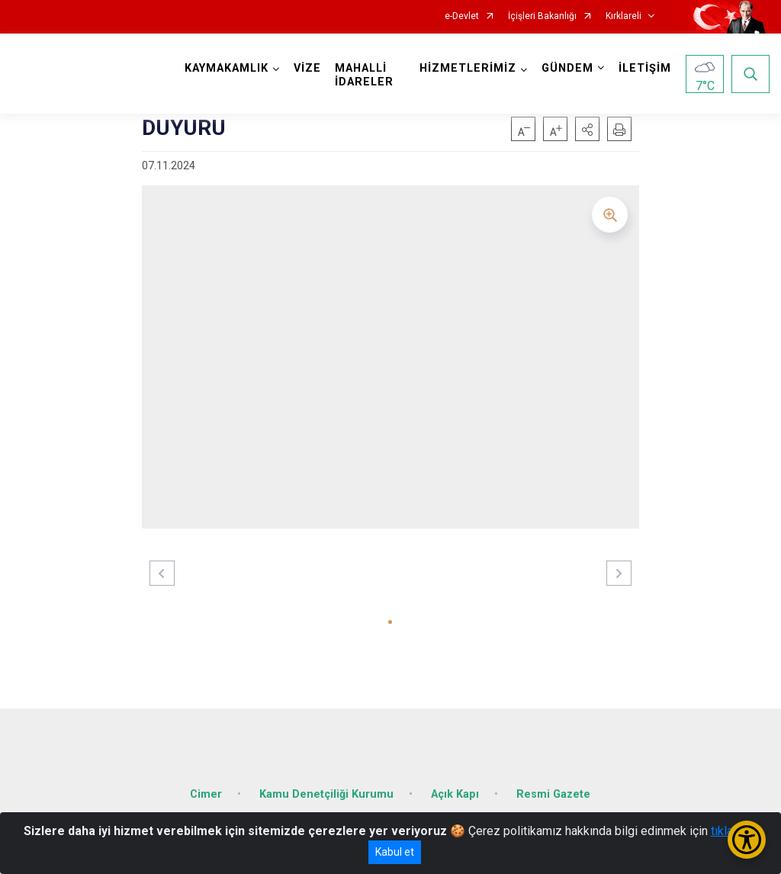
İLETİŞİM (645, 68)
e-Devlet (462, 16)
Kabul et (394, 852)
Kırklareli (623, 16)
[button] (587, 129)
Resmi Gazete (553, 794)
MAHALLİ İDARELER (364, 75)
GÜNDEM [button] (567, 68)
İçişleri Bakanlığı (542, 16)
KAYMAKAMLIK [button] (226, 68)
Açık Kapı (455, 794)
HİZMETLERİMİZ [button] (467, 68)
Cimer (206, 794)
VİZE (307, 68)
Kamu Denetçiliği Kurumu (326, 794)
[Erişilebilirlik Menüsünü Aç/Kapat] (747, 840)
